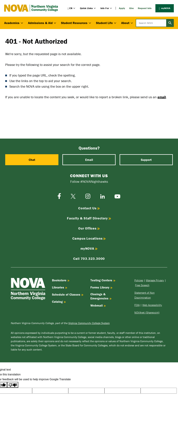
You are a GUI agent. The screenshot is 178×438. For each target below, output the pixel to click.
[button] (72, 8)
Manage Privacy (155, 280)
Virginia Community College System (89, 323)
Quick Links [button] (88, 8)
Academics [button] (14, 23)
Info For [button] (106, 8)
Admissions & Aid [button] (42, 23)
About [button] (127, 23)
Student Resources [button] (76, 23)
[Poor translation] (12, 385)
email (161, 97)
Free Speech (142, 285)
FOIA (137, 305)
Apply (122, 8)
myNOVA (164, 8)
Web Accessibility (152, 305)
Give (131, 8)
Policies (138, 280)
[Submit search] (170, 23)
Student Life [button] (106, 23)
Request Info (145, 8)
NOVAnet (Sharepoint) (147, 312)
